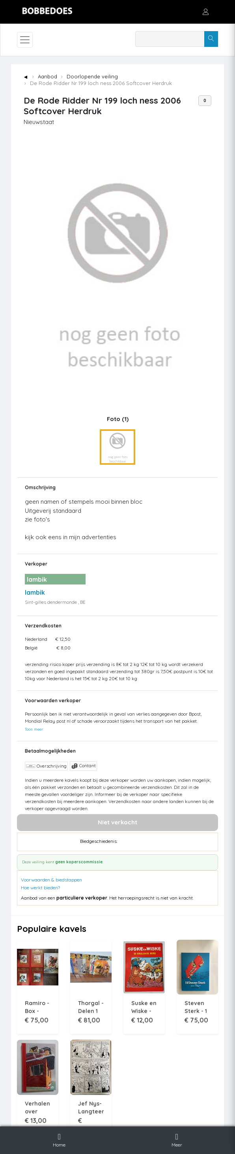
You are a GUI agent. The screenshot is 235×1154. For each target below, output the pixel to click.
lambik (35, 592)
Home (59, 1139)
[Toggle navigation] (25, 40)
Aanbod (47, 76)
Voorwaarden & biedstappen (51, 880)
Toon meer (34, 729)
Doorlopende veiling (92, 76)
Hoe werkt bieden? (40, 888)
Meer (177, 1139)
